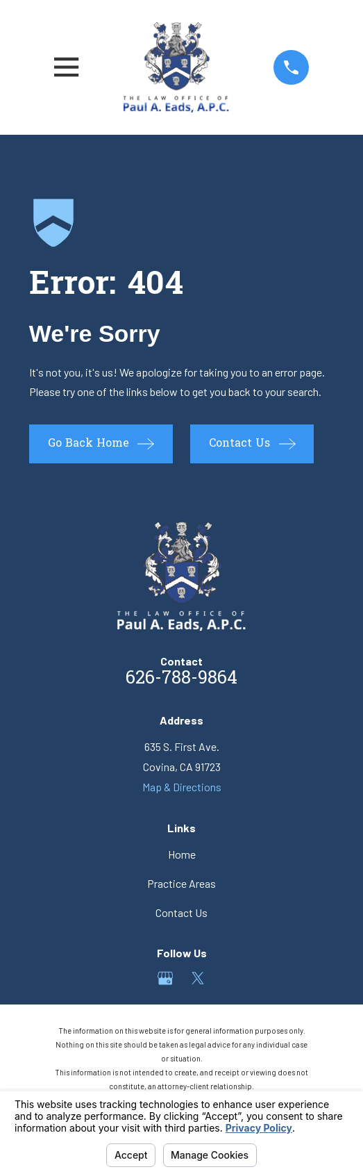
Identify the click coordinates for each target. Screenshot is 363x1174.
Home (182, 854)
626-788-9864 (181, 679)
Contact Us (181, 912)
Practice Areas (181, 883)
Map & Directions (181, 786)
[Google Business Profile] (165, 978)
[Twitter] (197, 978)
